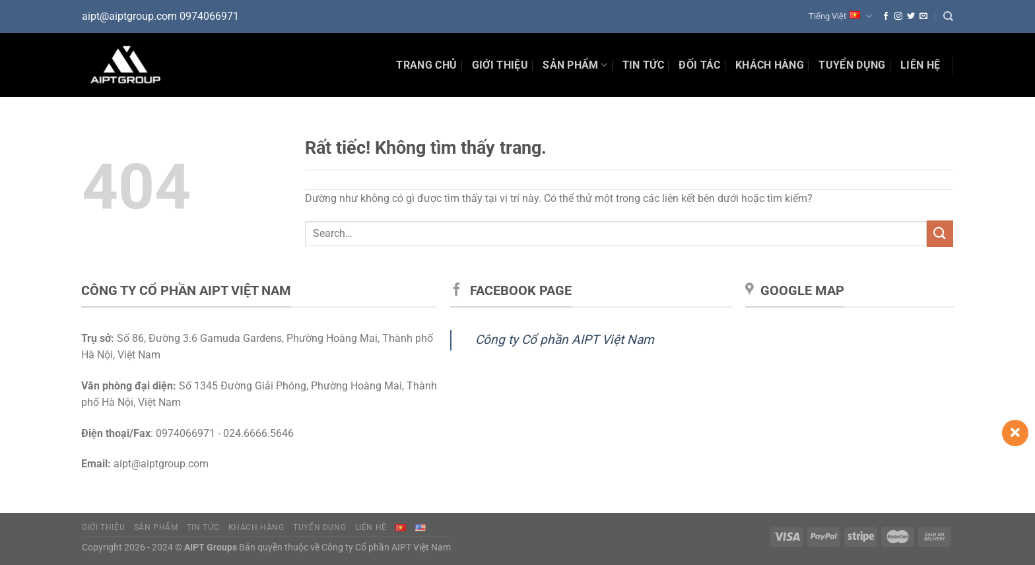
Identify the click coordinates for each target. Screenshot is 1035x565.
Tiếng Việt (840, 16)
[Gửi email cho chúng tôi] (923, 16)
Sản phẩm (575, 65)
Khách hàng (769, 65)
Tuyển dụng (851, 65)
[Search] (948, 16)
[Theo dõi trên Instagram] (898, 16)
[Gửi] (940, 233)
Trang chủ (426, 65)
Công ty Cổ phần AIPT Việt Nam (564, 339)
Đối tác (699, 65)
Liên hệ (920, 65)
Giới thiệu (500, 65)
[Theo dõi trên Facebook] (886, 16)
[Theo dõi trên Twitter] (911, 16)
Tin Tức (643, 65)
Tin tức (203, 527)
